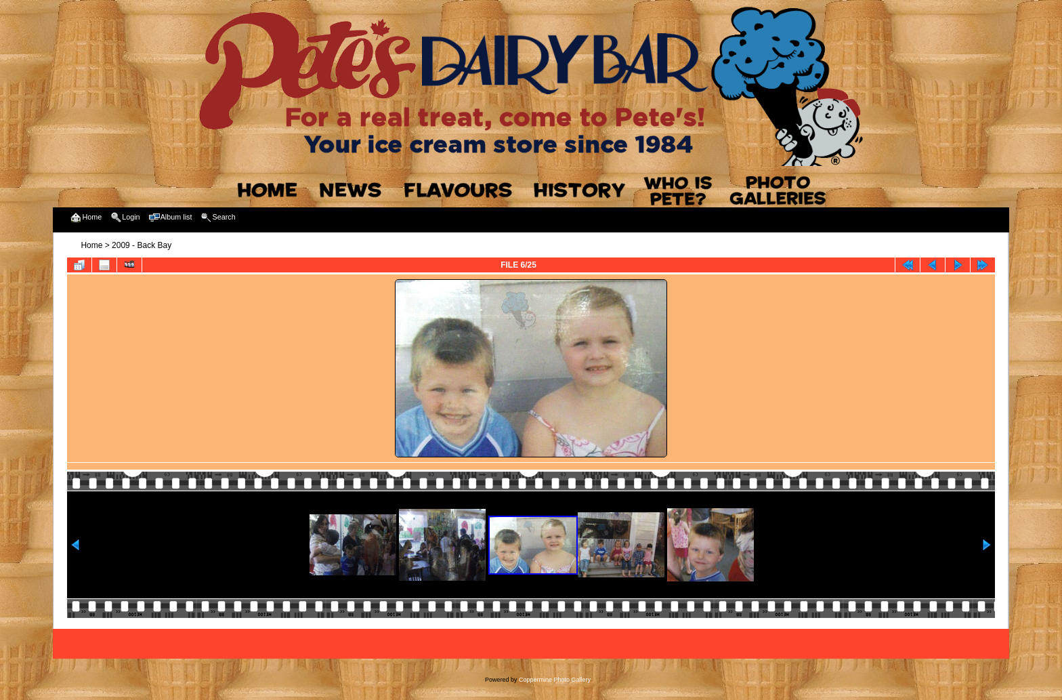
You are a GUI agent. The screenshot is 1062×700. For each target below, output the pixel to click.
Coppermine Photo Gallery (555, 679)
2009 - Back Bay (141, 245)
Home (91, 245)
